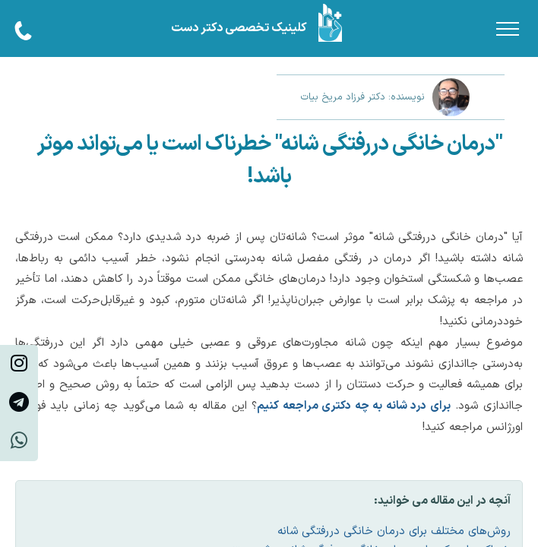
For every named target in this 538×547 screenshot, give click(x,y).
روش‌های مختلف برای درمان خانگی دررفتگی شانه (394, 531)
